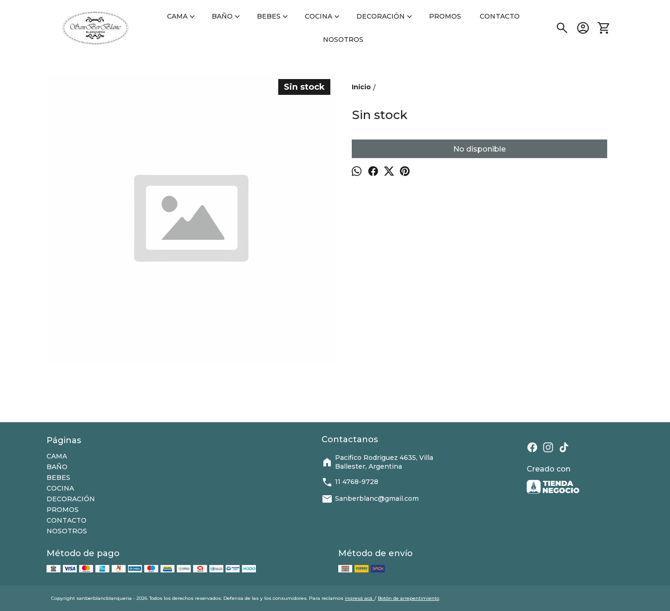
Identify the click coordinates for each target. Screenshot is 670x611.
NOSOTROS (343, 39)
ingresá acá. (360, 598)
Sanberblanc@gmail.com (370, 499)
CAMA (182, 16)
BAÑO (227, 16)
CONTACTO (500, 16)
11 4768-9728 (350, 482)
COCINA (323, 16)
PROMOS (445, 16)
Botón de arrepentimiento (408, 598)
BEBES (273, 16)
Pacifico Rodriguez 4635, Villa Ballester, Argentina (377, 462)
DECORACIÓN (385, 16)
